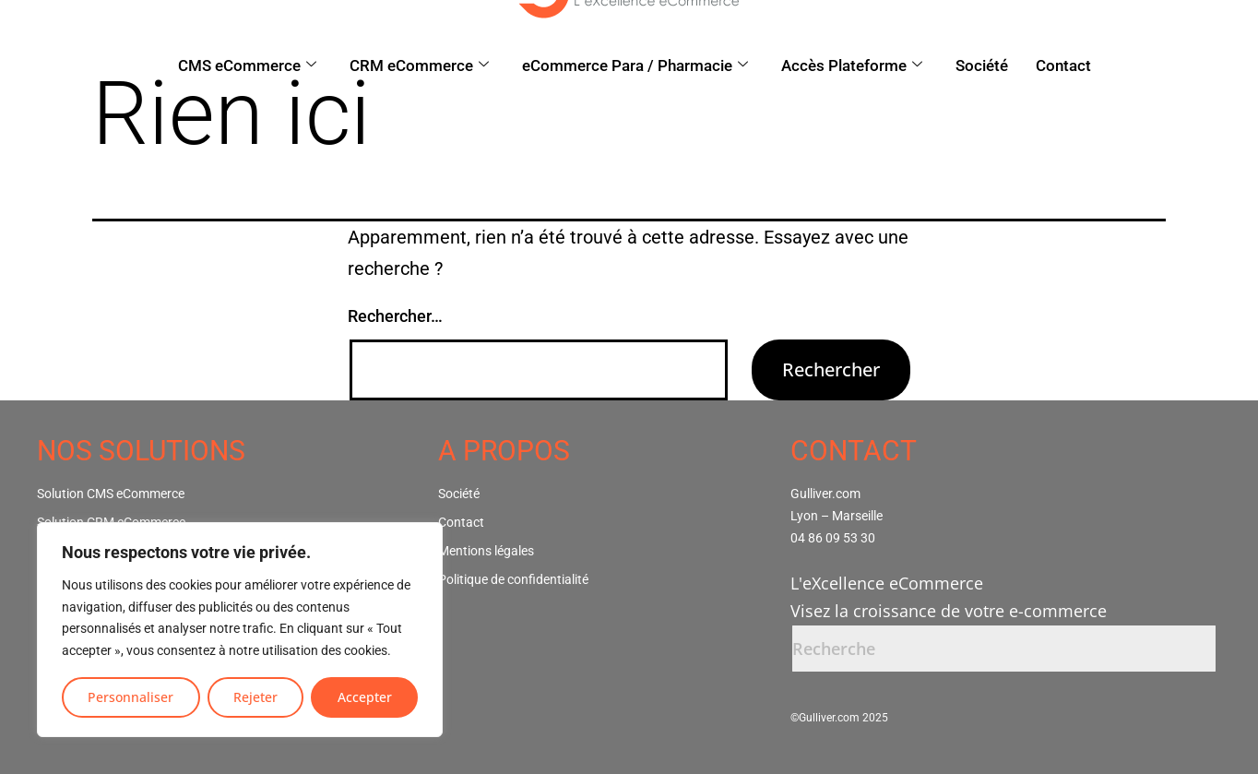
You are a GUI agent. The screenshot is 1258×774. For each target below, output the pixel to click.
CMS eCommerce (247, 65)
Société (981, 65)
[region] (240, 629)
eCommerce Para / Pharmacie (635, 65)
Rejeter (255, 697)
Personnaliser (130, 697)
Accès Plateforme (851, 65)
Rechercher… (395, 316)
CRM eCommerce (419, 65)
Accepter (365, 697)
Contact (1063, 65)
